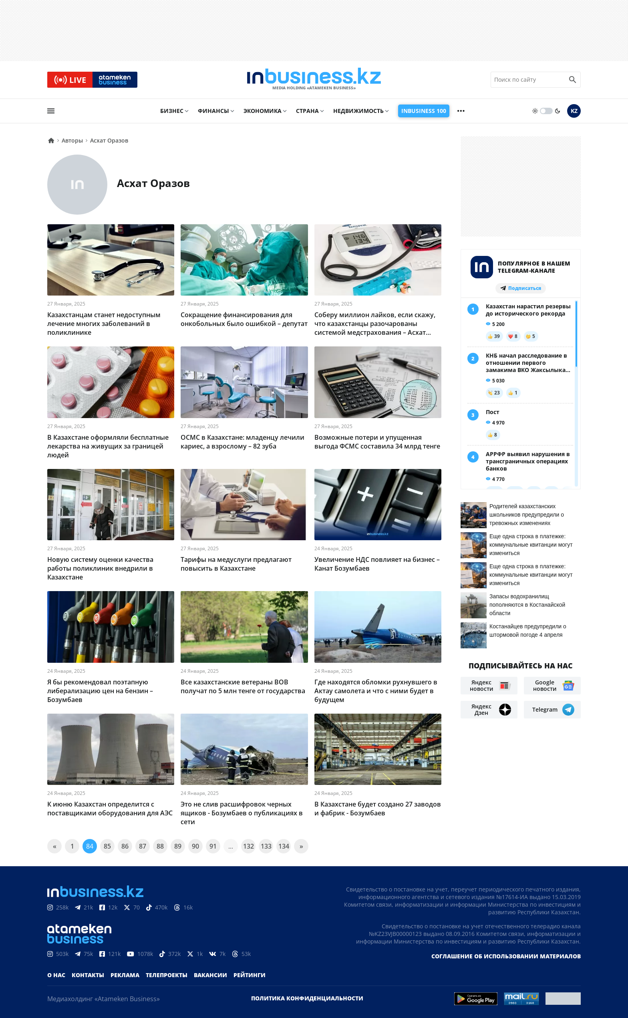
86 (125, 846)
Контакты (88, 975)
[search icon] (573, 80)
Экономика (263, 111)
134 (283, 846)
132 (248, 846)
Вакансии (210, 975)
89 (177, 846)
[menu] (51, 111)
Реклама (125, 975)
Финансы (213, 111)
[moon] (557, 111)
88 (160, 846)
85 (107, 846)
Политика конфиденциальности (307, 998)
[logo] (314, 79)
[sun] (535, 111)
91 (213, 846)
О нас (56, 975)
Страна (307, 111)
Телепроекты (166, 975)
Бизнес (171, 111)
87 (142, 846)
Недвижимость (358, 111)
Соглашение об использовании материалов (506, 956)
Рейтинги (249, 975)
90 (195, 846)
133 (266, 846)
